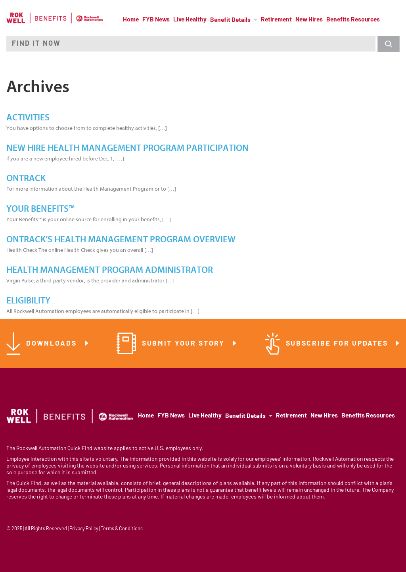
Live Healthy (190, 20)
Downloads (52, 343)
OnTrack (26, 178)
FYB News (156, 20)
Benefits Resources (353, 20)
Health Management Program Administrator (109, 270)
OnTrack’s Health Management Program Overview (121, 239)
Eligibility (28, 301)
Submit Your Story (185, 343)
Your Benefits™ (40, 209)
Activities (28, 117)
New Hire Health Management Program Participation (127, 148)
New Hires (309, 20)
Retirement (276, 20)
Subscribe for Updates (338, 343)
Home (131, 20)
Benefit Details (230, 20)
